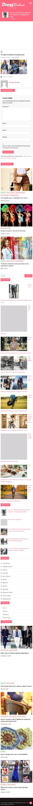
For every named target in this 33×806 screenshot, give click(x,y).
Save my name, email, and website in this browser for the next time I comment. (16, 147)
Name (4, 123)
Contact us (6, 614)
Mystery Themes (10, 804)
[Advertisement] (16, 35)
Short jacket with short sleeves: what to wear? (16, 686)
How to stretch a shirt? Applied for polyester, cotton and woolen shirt (16, 720)
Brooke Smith (15, 57)
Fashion (3, 192)
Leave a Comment (8, 77)
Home (4, 608)
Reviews (5, 586)
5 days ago (12, 18)
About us (5, 611)
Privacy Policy (6, 617)
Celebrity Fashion (7, 566)
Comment (5, 106)
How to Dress (10, 192)
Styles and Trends (19, 192)
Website (4, 137)
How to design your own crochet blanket (14, 754)
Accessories (6, 563)
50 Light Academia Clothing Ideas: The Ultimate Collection (9, 90)
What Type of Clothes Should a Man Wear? (15, 653)
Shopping (5, 589)
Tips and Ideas (5, 195)
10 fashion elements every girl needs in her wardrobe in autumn (15, 265)
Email (4, 130)
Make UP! (5, 582)
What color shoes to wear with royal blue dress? (14, 788)
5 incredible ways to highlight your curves (14, 198)
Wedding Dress (14, 195)
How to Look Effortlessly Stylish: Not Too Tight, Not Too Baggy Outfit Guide (20, 14)
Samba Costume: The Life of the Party (13, 231)
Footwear (5, 573)
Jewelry (5, 579)
